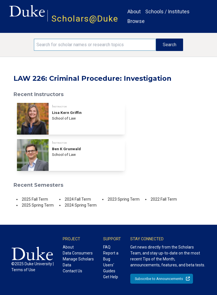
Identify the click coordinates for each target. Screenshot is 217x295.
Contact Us (72, 271)
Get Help (110, 277)
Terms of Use (23, 270)
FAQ (106, 247)
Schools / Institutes (167, 11)
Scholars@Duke (84, 19)
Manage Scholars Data (78, 262)
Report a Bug (110, 256)
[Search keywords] (95, 45)
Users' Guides (109, 268)
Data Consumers (78, 253)
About (134, 11)
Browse (136, 21)
